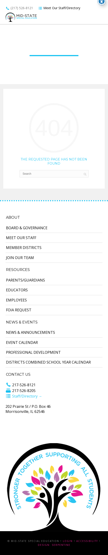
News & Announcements (30, 332)
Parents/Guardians (25, 280)
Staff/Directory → (24, 396)
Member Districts (24, 247)
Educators (17, 290)
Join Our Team (20, 257)
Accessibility (87, 541)
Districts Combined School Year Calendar (48, 362)
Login (68, 541)
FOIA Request (18, 309)
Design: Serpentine (54, 545)
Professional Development (33, 352)
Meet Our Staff (21, 237)
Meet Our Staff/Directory (59, 8)
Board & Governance (26, 227)
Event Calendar (22, 342)
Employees (16, 300)
